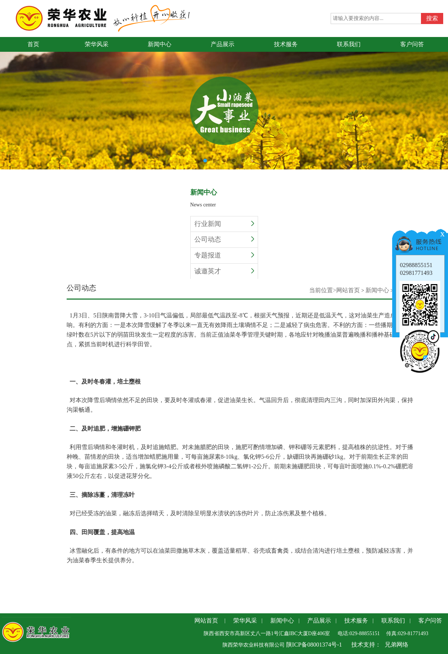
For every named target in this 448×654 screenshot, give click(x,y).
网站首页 (348, 290)
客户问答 (430, 620)
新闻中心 (377, 290)
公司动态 (224, 239)
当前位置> (322, 290)
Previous (5, 97)
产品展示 (319, 620)
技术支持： (366, 644)
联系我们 (393, 620)
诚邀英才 (224, 271)
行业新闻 (224, 223)
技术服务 (356, 620)
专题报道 (224, 255)
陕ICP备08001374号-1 (313, 644)
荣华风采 (245, 620)
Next (442, 97)
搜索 (432, 18)
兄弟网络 (396, 644)
